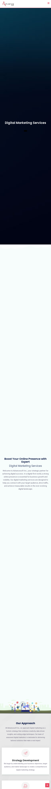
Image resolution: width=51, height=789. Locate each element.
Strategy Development (25, 760)
